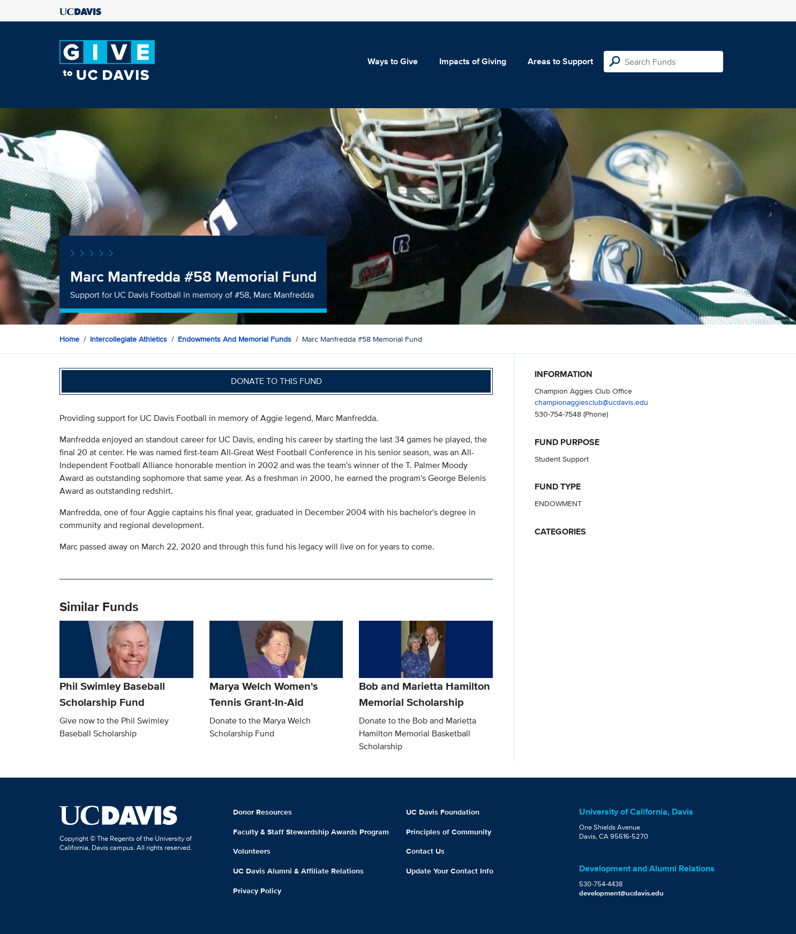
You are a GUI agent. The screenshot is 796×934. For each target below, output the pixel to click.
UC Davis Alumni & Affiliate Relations (298, 870)
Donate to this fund (276, 381)
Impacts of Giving (472, 61)
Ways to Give (392, 61)
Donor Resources (262, 812)
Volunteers (252, 851)
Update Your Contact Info (449, 870)
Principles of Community (448, 831)
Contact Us (425, 851)
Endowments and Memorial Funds (234, 339)
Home (69, 339)
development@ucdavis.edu (621, 893)
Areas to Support (560, 61)
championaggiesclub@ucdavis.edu (591, 402)
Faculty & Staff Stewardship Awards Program (311, 831)
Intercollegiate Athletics (128, 339)
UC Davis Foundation (442, 812)
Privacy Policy (257, 890)
